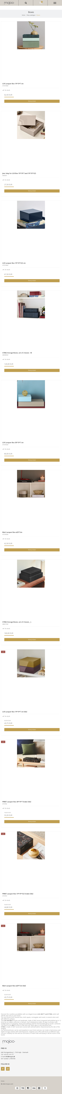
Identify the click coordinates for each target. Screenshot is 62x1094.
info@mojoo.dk (10, 1056)
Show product (32, 101)
